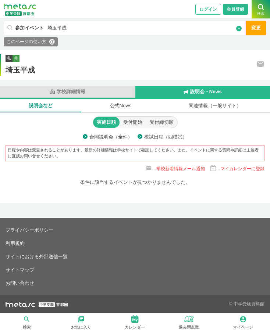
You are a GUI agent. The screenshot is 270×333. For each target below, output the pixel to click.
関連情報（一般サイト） (215, 105)
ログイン (208, 9)
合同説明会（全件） (110, 137)
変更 (256, 28)
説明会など (41, 105)
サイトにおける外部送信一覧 (37, 256)
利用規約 (15, 243)
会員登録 (235, 9)
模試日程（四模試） (165, 137)
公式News (121, 105)
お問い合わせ (20, 283)
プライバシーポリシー (29, 230)
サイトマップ (20, 270)
